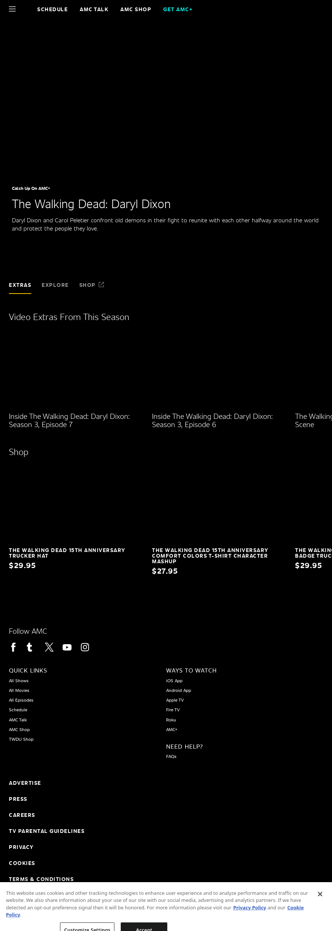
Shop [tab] (92, 284)
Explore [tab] (55, 284)
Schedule (52, 9)
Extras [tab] (20, 284)
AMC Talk (94, 9)
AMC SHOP (135, 9)
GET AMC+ (178, 9)
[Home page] (166, 609)
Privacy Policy (249, 918)
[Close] (320, 905)
